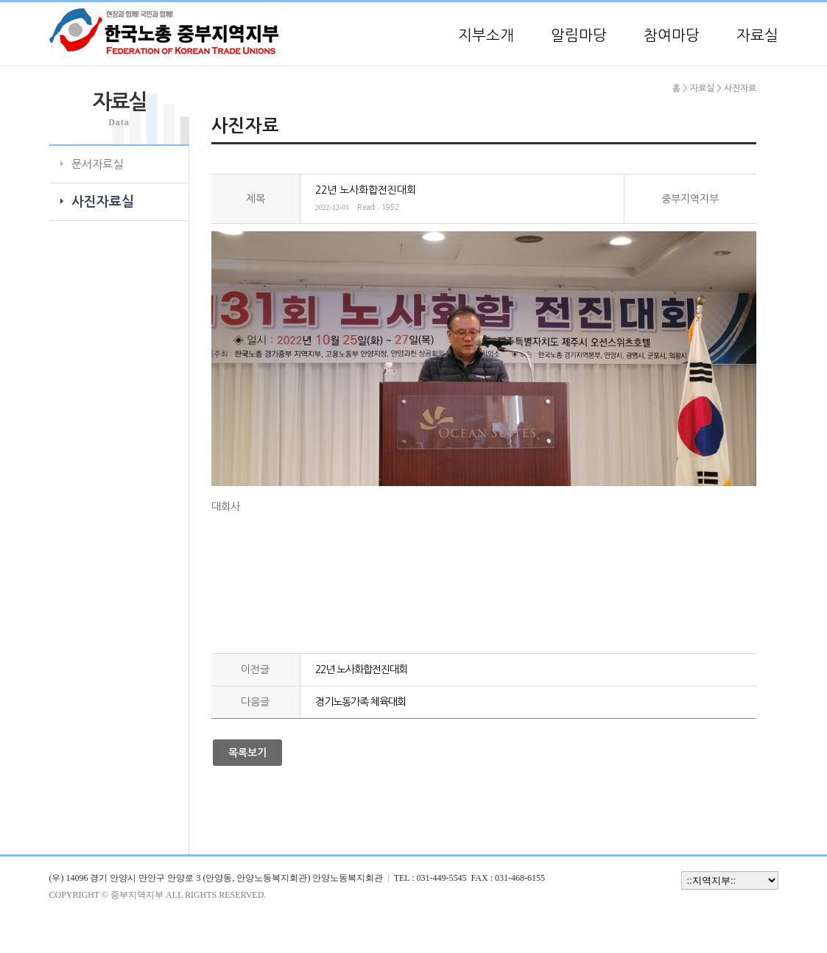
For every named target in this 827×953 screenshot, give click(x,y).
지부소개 (486, 35)
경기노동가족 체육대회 (360, 702)
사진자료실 (102, 201)
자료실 (757, 35)
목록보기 (247, 753)
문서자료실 (97, 163)
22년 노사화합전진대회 (361, 669)
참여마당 (672, 35)
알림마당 (579, 35)
